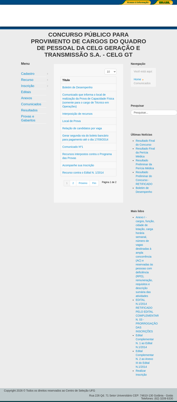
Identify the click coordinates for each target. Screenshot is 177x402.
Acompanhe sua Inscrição (78, 165)
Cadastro (27, 74)
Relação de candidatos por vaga (82, 128)
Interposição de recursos (77, 113)
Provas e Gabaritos (28, 118)
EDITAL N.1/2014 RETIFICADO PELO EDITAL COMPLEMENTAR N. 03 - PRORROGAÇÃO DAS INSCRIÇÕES (147, 315)
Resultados (29, 110)
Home (137, 79)
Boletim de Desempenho (77, 87)
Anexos (26, 98)
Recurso (27, 80)
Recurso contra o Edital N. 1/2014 (83, 172)
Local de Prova (71, 121)
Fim (94, 183)
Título (66, 80)
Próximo (83, 183)
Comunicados (31, 104)
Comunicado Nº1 (72, 146)
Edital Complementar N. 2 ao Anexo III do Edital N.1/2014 (145, 358)
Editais (26, 92)
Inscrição (27, 86)
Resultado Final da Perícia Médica (145, 152)
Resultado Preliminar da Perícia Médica (145, 164)
